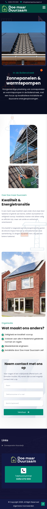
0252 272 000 (13, 2)
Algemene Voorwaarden (23, 506)
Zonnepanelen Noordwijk (13, 445)
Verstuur (22, 412)
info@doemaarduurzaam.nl (32, 2)
